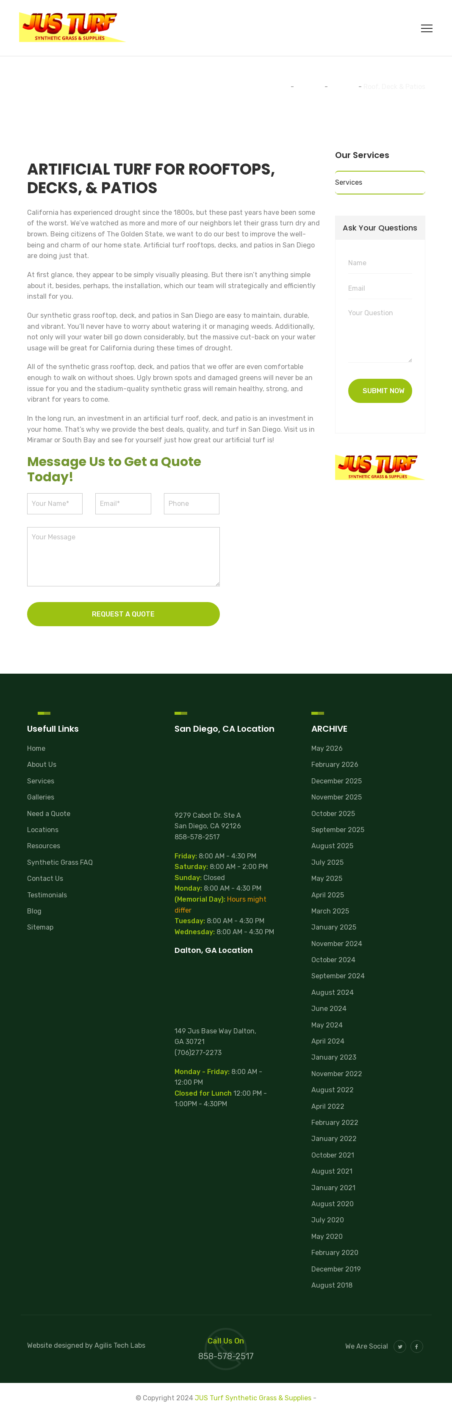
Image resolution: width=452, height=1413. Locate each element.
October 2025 (333, 814)
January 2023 (333, 1057)
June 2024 (329, 1009)
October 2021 (332, 1155)
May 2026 (327, 748)
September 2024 (338, 976)
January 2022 (334, 1139)
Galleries (40, 797)
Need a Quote (48, 814)
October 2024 (333, 960)
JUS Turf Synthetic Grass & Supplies (253, 1398)
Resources (43, 846)
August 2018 (331, 1285)
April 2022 (327, 1106)
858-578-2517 (197, 837)
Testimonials (47, 895)
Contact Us (45, 878)
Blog (34, 911)
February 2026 (334, 765)
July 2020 (327, 1220)
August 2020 (332, 1204)
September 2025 (337, 830)
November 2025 (336, 797)
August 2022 (332, 1090)
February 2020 (334, 1253)
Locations (42, 830)
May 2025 (326, 878)
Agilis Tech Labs (119, 1345)
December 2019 (336, 1269)
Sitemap (40, 927)
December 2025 (336, 781)
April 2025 (327, 895)
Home (36, 748)
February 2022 (334, 1123)
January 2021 (333, 1188)
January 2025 (333, 927)
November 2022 (336, 1074)
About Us (41, 765)
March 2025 (330, 911)
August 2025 (332, 846)
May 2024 (327, 1025)
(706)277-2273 (198, 1053)
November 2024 (336, 944)
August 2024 (332, 992)
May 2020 (327, 1237)
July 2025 (327, 862)
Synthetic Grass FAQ (60, 862)
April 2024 (327, 1041)
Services (348, 182)
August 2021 (331, 1171)
